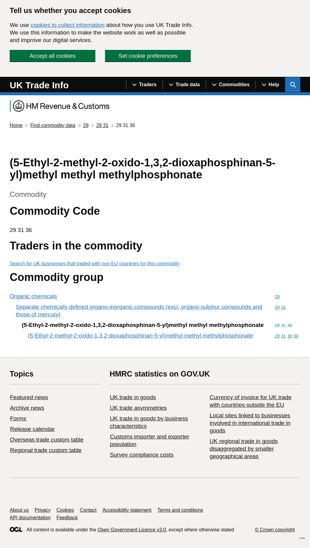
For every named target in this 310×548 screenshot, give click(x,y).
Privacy (43, 510)
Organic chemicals (33, 296)
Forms (18, 418)
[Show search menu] (292, 84)
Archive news (27, 408)
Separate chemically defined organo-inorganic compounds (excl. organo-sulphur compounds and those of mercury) (139, 311)
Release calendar (32, 429)
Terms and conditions (180, 510)
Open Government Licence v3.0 (131, 529)
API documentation (30, 517)
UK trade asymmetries (138, 408)
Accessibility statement (126, 510)
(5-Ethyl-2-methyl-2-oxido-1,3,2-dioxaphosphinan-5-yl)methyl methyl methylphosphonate (140, 335)
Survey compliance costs (141, 455)
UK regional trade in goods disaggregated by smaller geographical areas (243, 448)
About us (19, 510)
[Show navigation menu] (144, 84)
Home (16, 125)
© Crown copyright (275, 529)
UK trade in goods (133, 397)
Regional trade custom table (46, 450)
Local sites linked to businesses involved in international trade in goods (249, 423)
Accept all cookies (53, 56)
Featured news (29, 397)
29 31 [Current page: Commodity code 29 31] (102, 125)
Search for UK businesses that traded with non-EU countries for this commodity (95, 263)
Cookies (65, 510)
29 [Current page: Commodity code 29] (85, 125)
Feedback (67, 517)
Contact (88, 510)
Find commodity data (52, 125)
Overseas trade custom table (47, 439)
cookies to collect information (67, 25)
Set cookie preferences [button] (148, 56)
